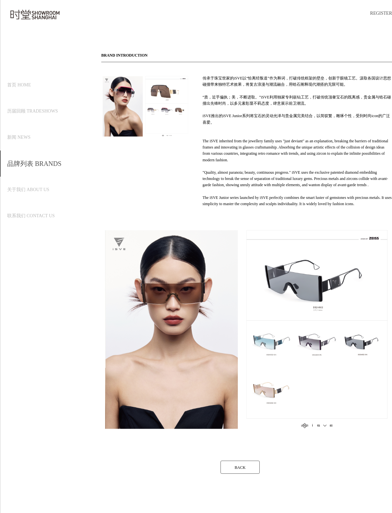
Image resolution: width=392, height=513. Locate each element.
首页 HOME (19, 84)
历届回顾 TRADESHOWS (32, 111)
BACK (240, 467)
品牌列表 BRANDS (34, 163)
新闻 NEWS (18, 137)
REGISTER (381, 13)
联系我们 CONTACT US (31, 215)
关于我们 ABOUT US (28, 189)
